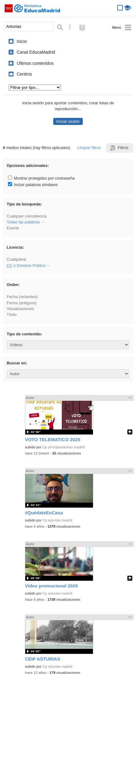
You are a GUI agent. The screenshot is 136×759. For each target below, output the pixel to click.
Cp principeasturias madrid (63, 447)
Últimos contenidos (35, 63)
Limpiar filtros (89, 147)
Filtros (119, 148)
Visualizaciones (20, 308)
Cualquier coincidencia (27, 216)
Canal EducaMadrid (36, 52)
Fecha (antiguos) (22, 303)
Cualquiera (16, 259)
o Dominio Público (26, 265)
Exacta (13, 228)
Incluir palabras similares (33, 184)
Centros (24, 74)
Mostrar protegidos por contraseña (41, 178)
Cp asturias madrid (57, 520)
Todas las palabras (23, 222)
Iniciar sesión (67, 121)
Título (12, 314)
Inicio (22, 41)
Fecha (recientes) (22, 296)
